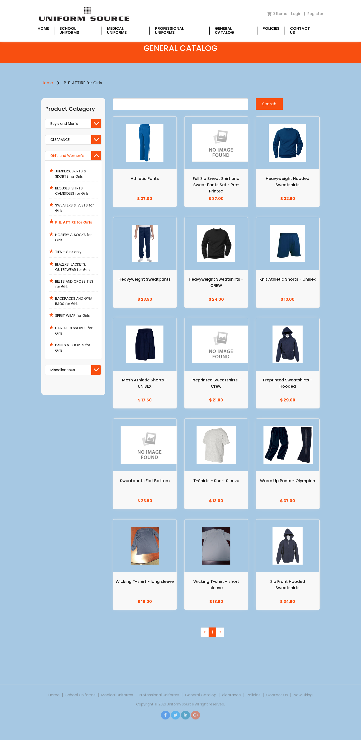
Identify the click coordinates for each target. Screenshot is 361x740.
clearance (231, 706)
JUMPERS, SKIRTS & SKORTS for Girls (67, 172)
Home (43, 28)
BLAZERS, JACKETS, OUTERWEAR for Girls (69, 266)
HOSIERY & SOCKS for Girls (70, 236)
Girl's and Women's (75, 155)
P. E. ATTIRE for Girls (70, 222)
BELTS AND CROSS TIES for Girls (71, 283)
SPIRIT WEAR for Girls (69, 315)
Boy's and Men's (75, 123)
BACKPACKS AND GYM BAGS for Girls (70, 300)
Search (269, 104)
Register (315, 13)
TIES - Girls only (65, 251)
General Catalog (224, 30)
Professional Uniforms (169, 30)
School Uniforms (69, 30)
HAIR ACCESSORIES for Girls (71, 329)
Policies (271, 28)
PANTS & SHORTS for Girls (69, 346)
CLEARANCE (75, 139)
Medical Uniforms (117, 30)
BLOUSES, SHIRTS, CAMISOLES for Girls (68, 189)
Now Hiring (303, 706)
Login (297, 13)
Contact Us (300, 30)
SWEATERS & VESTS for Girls (71, 206)
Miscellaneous (75, 370)
